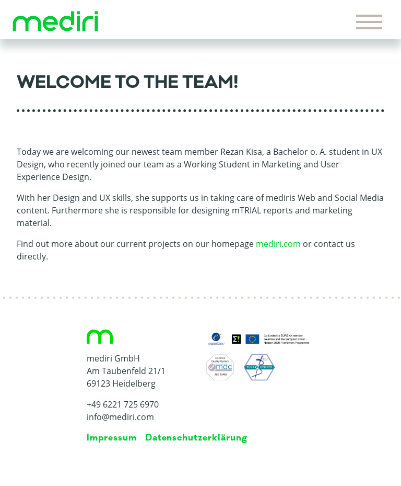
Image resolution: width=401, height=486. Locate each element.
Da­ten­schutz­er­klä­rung (196, 438)
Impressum (112, 438)
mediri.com (278, 244)
